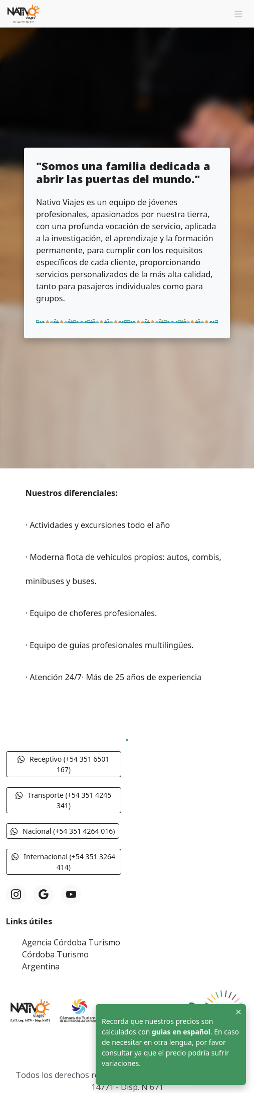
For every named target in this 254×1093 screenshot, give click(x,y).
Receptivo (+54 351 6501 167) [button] (63, 764)
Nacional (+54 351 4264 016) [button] (63, 831)
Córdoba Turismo (55, 954)
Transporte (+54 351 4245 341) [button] (63, 800)
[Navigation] (238, 14)
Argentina (41, 966)
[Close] (238, 1011)
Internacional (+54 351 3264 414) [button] (63, 862)
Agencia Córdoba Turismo (71, 942)
